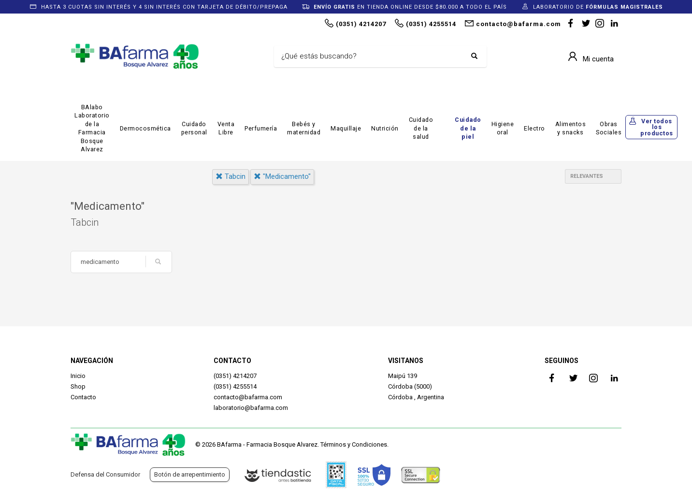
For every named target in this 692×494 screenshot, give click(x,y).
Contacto (83, 397)
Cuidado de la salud (421, 128)
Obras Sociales (608, 128)
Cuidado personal (194, 128)
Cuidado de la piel (468, 128)
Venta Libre (226, 128)
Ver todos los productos (656, 127)
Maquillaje (346, 128)
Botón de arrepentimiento (189, 474)
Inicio (78, 375)
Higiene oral (502, 128)
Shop (78, 386)
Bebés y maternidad (303, 128)
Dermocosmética (145, 128)
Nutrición (385, 128)
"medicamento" (282, 176)
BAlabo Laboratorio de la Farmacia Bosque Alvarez (92, 128)
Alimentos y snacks (570, 128)
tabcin (230, 176)
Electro (534, 128)
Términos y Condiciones (353, 444)
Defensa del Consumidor (105, 474)
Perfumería (261, 128)
